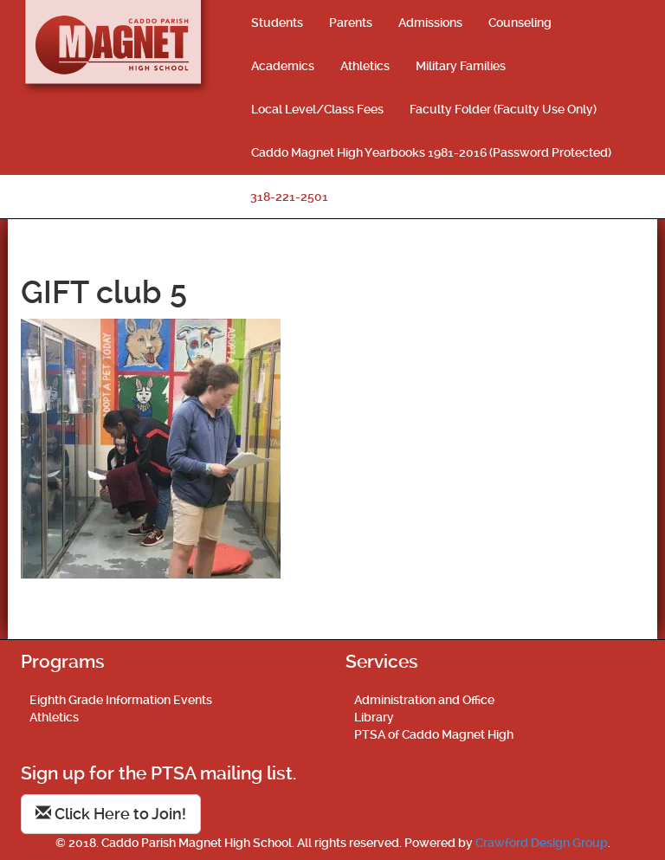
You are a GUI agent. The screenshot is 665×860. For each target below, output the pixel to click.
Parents (350, 22)
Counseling (520, 22)
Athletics (365, 66)
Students (277, 22)
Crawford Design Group (541, 843)
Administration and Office (424, 700)
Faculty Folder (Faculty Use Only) (503, 109)
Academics (282, 66)
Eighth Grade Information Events (120, 700)
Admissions (430, 22)
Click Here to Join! (111, 814)
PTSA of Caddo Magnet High (433, 734)
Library (374, 717)
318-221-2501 (289, 197)
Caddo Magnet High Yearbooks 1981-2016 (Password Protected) (431, 152)
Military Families (461, 66)
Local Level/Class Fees (317, 109)
